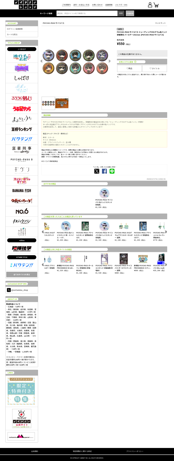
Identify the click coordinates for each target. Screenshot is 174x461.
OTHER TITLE (21, 257)
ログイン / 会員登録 (15, 29)
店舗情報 (108, 4)
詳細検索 (129, 13)
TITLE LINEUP (14, 43)
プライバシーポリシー (134, 451)
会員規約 (34, 451)
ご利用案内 (66, 4)
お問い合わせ (97, 4)
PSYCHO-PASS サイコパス (53, 23)
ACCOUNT (12, 23)
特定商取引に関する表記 (82, 451)
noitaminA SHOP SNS (17, 283)
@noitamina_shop (17, 290)
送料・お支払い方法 (81, 4)
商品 (129, 68)
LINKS (10, 372)
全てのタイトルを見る (22, 274)
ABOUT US (12, 299)
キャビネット (160, 23)
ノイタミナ (22, 49)
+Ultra (21, 240)
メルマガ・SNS (121, 4)
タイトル (155, 68)
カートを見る (12, 34)
